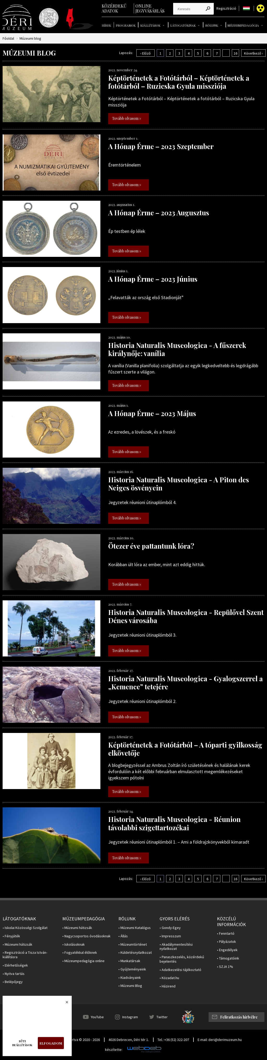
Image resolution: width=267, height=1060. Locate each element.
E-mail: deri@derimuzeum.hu (220, 1039)
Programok (126, 25)
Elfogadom (51, 1043)
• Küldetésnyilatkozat (135, 952)
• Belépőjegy (13, 982)
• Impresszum (170, 936)
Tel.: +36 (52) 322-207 (173, 1039)
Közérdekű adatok (114, 8)
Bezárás (64, 1003)
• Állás (123, 936)
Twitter (162, 1017)
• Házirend (167, 986)
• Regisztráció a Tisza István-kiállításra (25, 954)
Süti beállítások (22, 1043)
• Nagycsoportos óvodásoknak (86, 936)
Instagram (130, 1017)
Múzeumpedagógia (243, 25)
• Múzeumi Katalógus (134, 928)
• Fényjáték (11, 936)
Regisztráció (226, 8)
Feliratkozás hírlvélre (239, 1017)
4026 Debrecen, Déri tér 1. (128, 1039)
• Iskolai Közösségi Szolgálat (25, 928)
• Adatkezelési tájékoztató (180, 970)
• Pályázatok (226, 941)
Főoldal (8, 38)
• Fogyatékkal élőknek (79, 952)
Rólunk (211, 25)
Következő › (253, 53)
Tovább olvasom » (126, 118)
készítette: (113, 1049)
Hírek (106, 25)
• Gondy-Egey (170, 928)
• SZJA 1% (225, 966)
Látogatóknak (183, 25)
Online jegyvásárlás (150, 8)
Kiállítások (150, 25)
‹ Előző (145, 53)
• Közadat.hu (169, 978)
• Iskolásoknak (73, 944)
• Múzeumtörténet (132, 944)
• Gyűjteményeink (132, 969)
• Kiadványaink (129, 977)
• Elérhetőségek (15, 965)
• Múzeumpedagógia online (83, 961)
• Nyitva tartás (14, 974)
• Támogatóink (228, 958)
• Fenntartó (225, 933)
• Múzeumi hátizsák (17, 944)
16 (235, 53)
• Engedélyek (227, 950)
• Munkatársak (129, 961)
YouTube (97, 1017)
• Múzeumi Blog (130, 986)
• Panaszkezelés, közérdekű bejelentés (182, 959)
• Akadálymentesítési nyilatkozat (176, 946)
